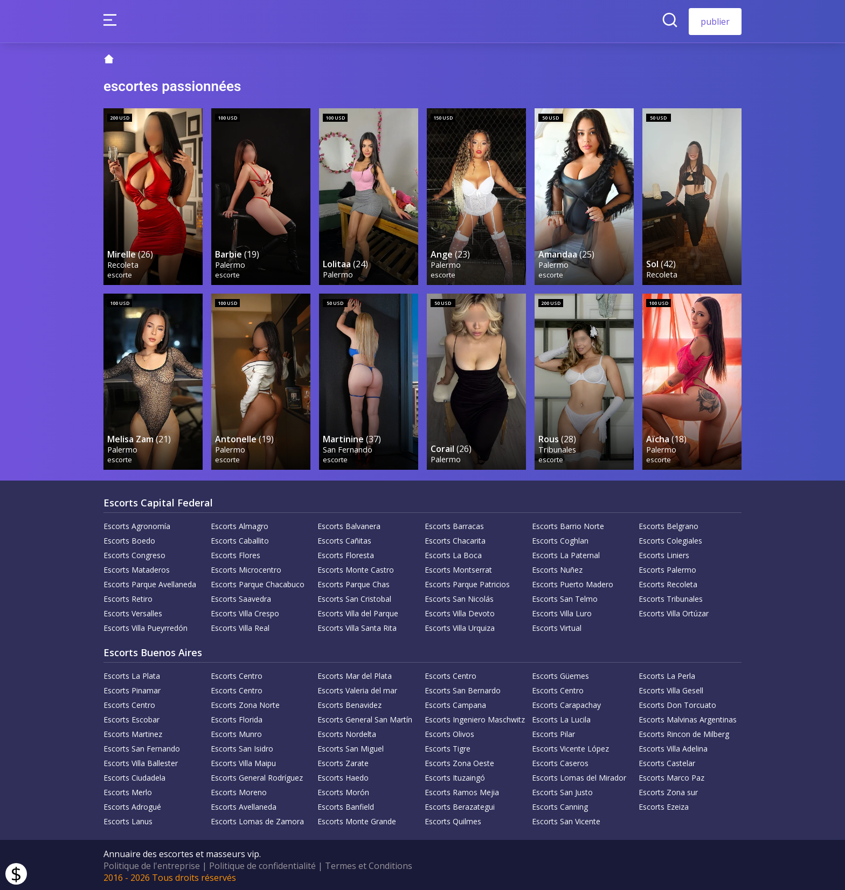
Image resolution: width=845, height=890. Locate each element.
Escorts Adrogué (132, 805)
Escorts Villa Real (240, 626)
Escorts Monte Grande (356, 820)
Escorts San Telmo (565, 597)
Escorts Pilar (553, 732)
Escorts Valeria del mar (357, 689)
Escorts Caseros (560, 761)
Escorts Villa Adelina (673, 747)
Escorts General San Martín (364, 718)
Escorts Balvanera (348, 524)
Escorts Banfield (345, 805)
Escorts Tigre (447, 747)
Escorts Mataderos (136, 568)
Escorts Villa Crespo (245, 612)
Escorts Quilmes (453, 820)
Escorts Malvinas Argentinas (688, 718)
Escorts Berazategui (460, 805)
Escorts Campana (455, 703)
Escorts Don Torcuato (677, 703)
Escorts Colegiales (670, 539)
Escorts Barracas (454, 524)
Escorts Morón (343, 790)
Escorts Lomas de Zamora (257, 820)
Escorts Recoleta (668, 583)
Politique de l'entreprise (151, 864)
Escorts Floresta (345, 553)
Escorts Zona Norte (245, 703)
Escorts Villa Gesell (671, 689)
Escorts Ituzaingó (455, 776)
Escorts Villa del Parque (357, 612)
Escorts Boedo (129, 539)
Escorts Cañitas (344, 539)
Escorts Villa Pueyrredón (145, 626)
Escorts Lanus (128, 820)
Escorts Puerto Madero (572, 583)
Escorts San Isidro (242, 747)
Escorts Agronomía (136, 524)
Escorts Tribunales (671, 597)
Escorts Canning (560, 805)
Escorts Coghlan (560, 539)
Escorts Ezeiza (664, 805)
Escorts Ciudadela (134, 776)
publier (715, 21)
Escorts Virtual (556, 626)
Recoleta (123, 263)
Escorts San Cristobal (354, 597)
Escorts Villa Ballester (140, 761)
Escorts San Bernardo (463, 689)
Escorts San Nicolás (459, 597)
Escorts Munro (236, 732)
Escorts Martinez (132, 732)
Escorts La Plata (131, 674)
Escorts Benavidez (349, 703)
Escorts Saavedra (241, 597)
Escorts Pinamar (132, 689)
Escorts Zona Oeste (459, 761)
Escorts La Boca (453, 553)
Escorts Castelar (667, 761)
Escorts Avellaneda (243, 805)
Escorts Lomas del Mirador (579, 776)
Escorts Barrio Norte (568, 524)
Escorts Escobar (131, 718)
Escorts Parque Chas (353, 583)
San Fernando (348, 447)
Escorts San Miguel (350, 747)
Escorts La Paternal (566, 553)
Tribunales (558, 447)
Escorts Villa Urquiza (460, 626)
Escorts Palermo (667, 568)
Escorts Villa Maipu (243, 761)
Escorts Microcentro (246, 568)
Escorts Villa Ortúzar (674, 612)
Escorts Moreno (239, 790)
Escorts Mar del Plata (354, 674)
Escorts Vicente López (570, 747)
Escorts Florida (236, 718)
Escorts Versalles (132, 612)
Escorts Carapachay (566, 703)
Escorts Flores (235, 553)
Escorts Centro (236, 674)
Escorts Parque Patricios (467, 583)
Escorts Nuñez (557, 568)
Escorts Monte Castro (355, 568)
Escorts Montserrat (458, 568)
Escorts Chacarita (455, 539)
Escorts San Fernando (141, 747)
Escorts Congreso (134, 553)
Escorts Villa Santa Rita (357, 626)
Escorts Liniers (664, 553)
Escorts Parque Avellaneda (149, 583)
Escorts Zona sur (668, 790)
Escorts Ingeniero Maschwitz (475, 718)
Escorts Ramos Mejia (462, 790)
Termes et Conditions (368, 864)
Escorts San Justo (562, 790)
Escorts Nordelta (346, 732)
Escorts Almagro (239, 524)
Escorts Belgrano (668, 524)
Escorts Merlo (127, 790)
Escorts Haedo (343, 776)
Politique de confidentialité (262, 864)
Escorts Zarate (343, 761)
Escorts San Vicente (566, 820)
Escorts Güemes (560, 674)
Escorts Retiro (128, 597)
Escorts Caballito (240, 539)
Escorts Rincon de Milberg (684, 732)
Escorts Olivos (449, 732)
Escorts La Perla (667, 674)
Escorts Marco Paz (671, 776)
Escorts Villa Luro (562, 612)
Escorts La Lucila (561, 718)
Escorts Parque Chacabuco (257, 583)
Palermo (231, 263)
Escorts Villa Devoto (460, 612)
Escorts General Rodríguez (257, 776)
